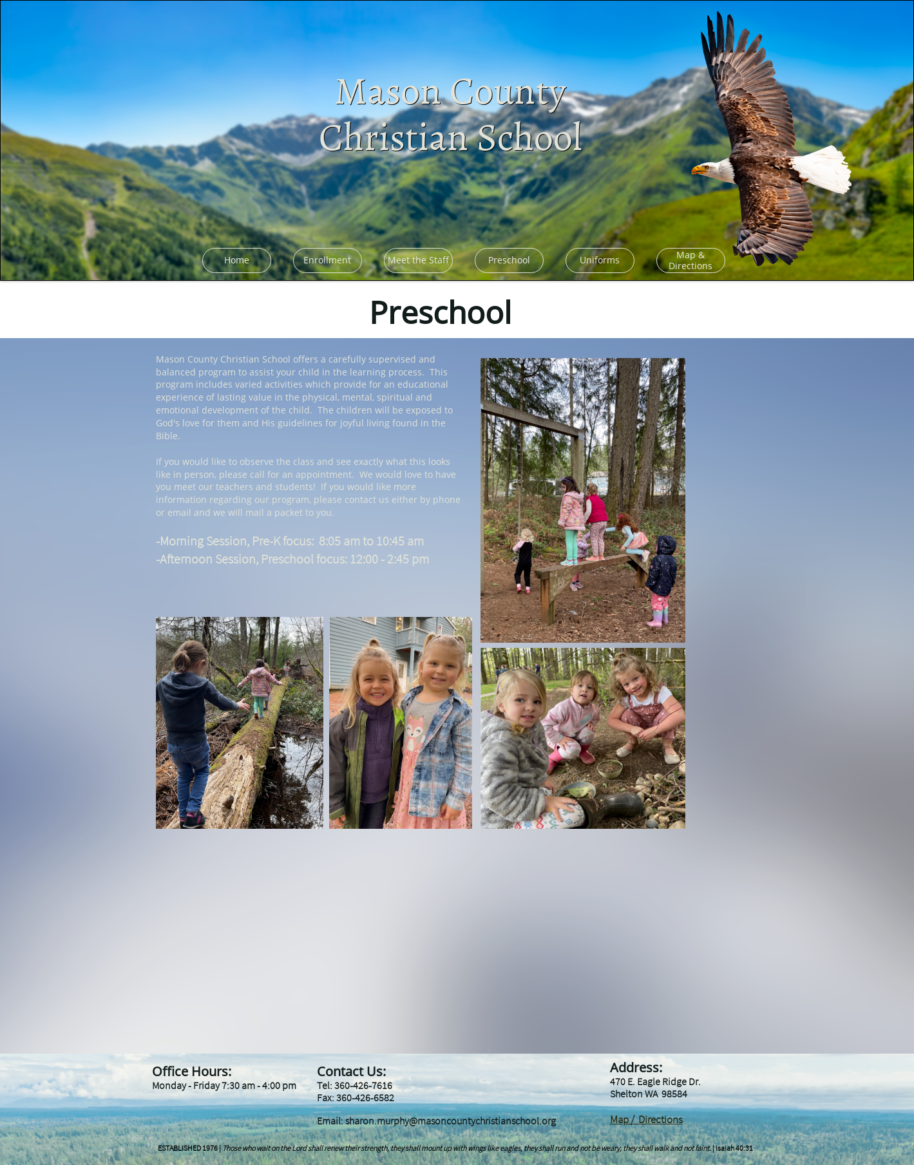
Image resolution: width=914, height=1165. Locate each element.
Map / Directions (646, 1119)
